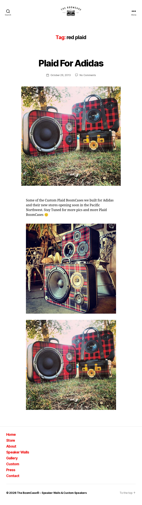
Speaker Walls (18, 455)
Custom (13, 467)
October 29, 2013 (60, 78)
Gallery (12, 461)
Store (11, 444)
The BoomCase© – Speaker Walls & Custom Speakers (53, 496)
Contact (13, 479)
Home (11, 438)
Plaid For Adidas (71, 66)
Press (11, 473)
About (11, 449)
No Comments (88, 78)
